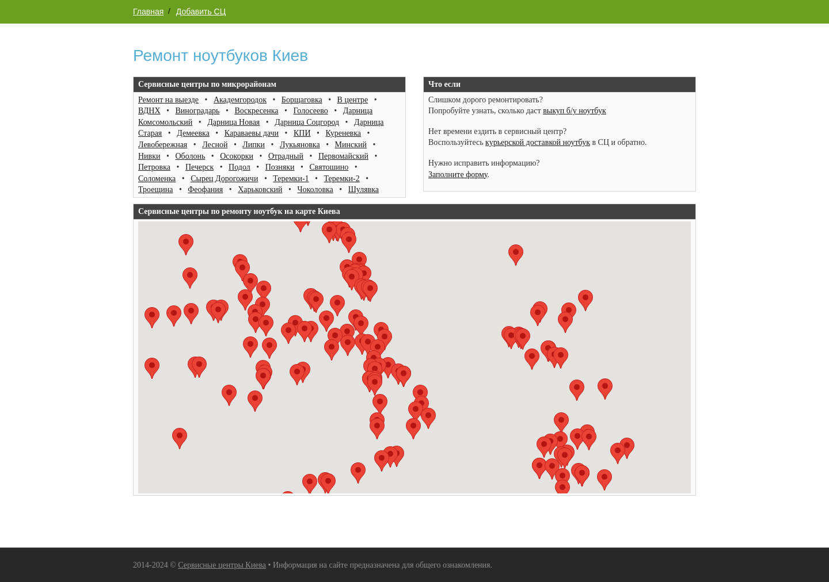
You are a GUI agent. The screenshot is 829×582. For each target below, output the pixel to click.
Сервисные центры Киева (222, 565)
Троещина (155, 189)
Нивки (149, 156)
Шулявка (363, 189)
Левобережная (162, 144)
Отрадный (285, 156)
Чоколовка (315, 189)
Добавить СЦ (201, 11)
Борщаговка (302, 99)
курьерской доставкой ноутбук (537, 142)
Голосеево (310, 110)
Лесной (214, 144)
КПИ (302, 133)
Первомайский (343, 156)
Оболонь (190, 156)
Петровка (154, 167)
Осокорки (236, 156)
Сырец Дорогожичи (224, 178)
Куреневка (343, 133)
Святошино (328, 167)
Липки (253, 144)
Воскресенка (256, 110)
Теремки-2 (341, 178)
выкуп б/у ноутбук (574, 110)
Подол (239, 167)
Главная (148, 11)
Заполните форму (457, 174)
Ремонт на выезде (168, 99)
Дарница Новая (233, 122)
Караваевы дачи (252, 133)
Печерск (199, 167)
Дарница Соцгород (307, 122)
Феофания (205, 189)
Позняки (280, 167)
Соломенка (157, 178)
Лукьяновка (300, 144)
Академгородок (240, 99)
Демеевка (193, 133)
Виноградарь (197, 110)
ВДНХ (149, 110)
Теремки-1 (291, 178)
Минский (351, 144)
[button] (151, 368)
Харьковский (260, 189)
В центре (352, 99)
